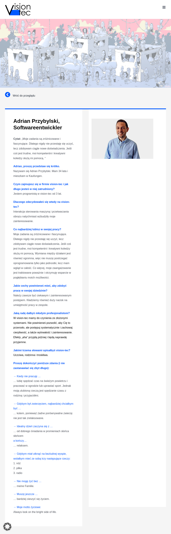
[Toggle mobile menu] (164, 7)
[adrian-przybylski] (122, 119)
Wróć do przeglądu (20, 95)
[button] (7, 526)
